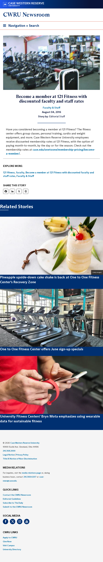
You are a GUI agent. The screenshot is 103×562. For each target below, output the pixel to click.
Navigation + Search (20, 26)
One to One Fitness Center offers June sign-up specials (41, 349)
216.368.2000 (9, 450)
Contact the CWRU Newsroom (17, 495)
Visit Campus (9, 545)
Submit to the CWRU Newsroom (17, 507)
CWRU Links (10, 532)
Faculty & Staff (25, 176)
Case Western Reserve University (24, 443)
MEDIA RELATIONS (14, 467)
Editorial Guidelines (12, 499)
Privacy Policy (22, 454)
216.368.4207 (30, 477)
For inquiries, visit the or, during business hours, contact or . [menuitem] (26, 477)
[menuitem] (51, 495)
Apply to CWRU (10, 537)
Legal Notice (9, 454)
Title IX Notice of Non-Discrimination (20, 458)
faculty (20, 172)
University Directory (12, 549)
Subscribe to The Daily (13, 503)
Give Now (7, 541)
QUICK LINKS (11, 489)
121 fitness (9, 172)
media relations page (31, 473)
